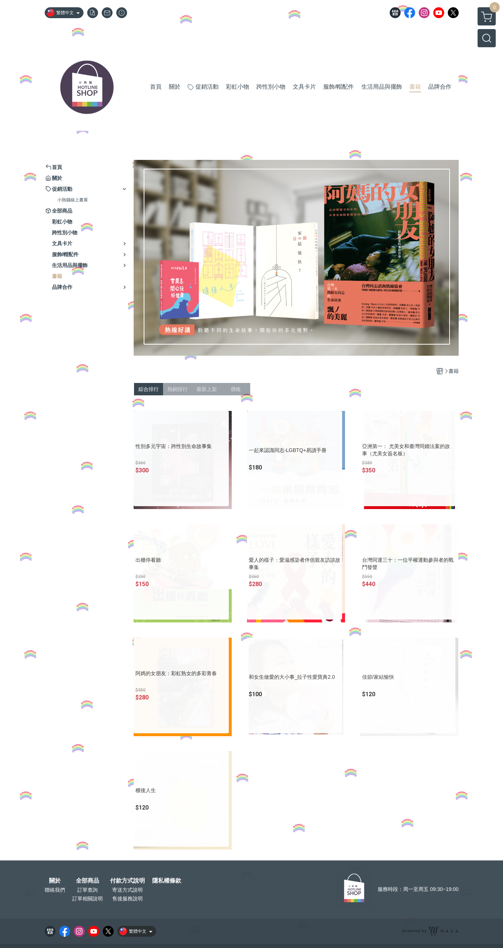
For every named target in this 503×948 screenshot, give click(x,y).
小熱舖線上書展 (72, 199)
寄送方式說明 (127, 889)
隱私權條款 (166, 881)
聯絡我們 (55, 889)
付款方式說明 (127, 881)
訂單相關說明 (87, 898)
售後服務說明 (127, 898)
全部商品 (87, 881)
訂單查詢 (87, 889)
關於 (55, 881)
